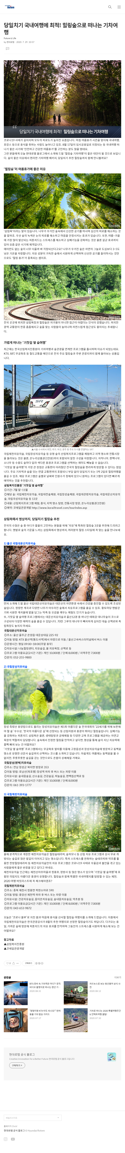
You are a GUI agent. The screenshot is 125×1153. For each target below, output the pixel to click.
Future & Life (10, 38)
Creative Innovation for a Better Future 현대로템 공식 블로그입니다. (42, 1058)
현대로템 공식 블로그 (22, 1054)
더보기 (118, 977)
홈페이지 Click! (10, 1126)
